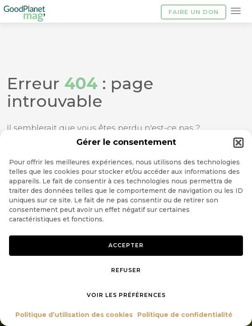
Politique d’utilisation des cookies (74, 315)
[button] (238, 142)
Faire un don (193, 11)
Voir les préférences (126, 295)
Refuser (126, 270)
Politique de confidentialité (185, 315)
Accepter (126, 245)
